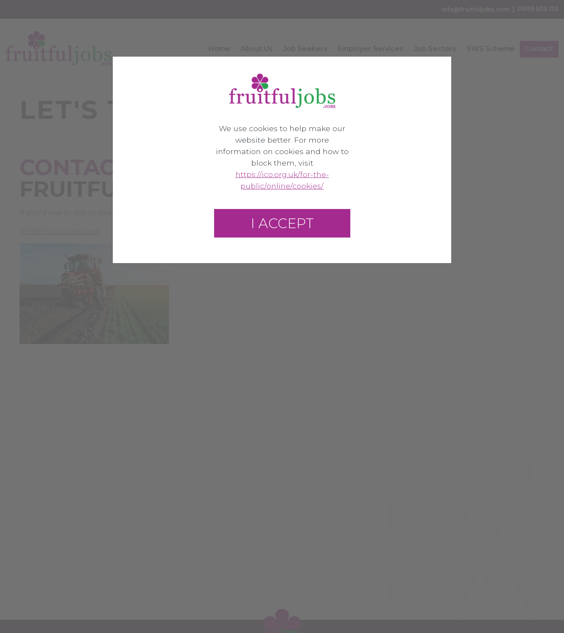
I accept (282, 223)
